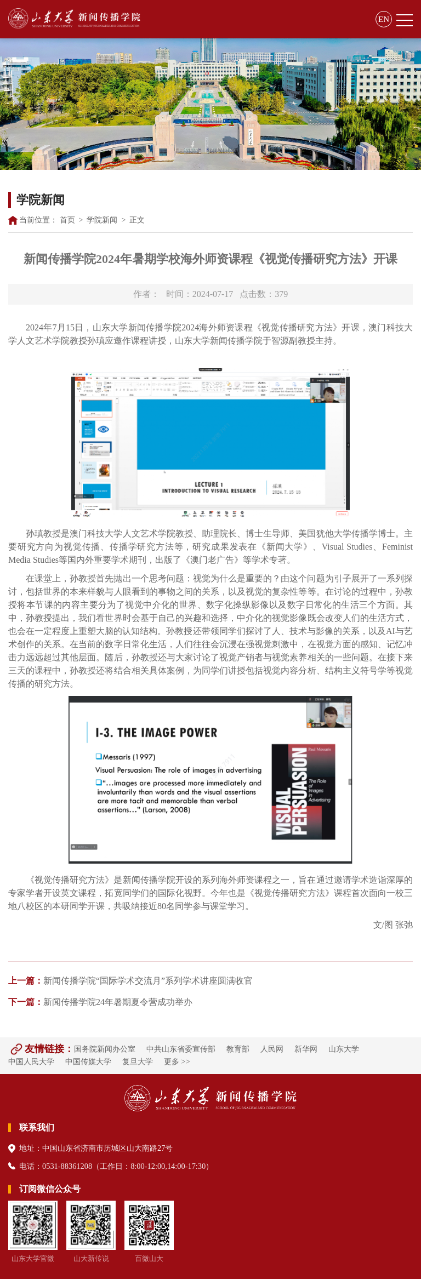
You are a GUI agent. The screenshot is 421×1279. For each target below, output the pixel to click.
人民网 (271, 1048)
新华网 (305, 1048)
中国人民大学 (31, 1061)
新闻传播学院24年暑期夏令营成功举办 (100, 1002)
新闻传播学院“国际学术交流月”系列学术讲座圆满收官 (130, 980)
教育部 (237, 1048)
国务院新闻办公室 (104, 1048)
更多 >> (177, 1061)
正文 (137, 220)
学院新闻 (102, 220)
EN (383, 19)
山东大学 (343, 1048)
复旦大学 (137, 1061)
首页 (67, 220)
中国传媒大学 (88, 1061)
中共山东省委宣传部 (180, 1048)
